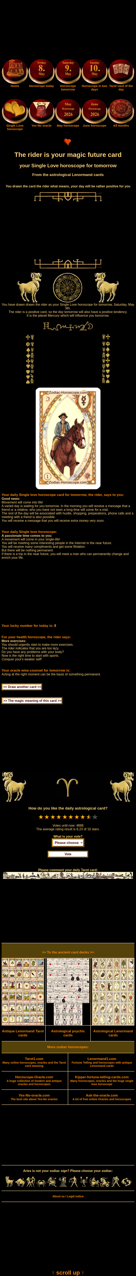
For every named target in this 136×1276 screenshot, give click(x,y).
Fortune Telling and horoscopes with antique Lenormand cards (102, 1062)
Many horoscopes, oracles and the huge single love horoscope (101, 1081)
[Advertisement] (68, 30)
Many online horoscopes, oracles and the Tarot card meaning (34, 1062)
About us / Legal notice (68, 1196)
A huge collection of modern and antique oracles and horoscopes (34, 1081)
